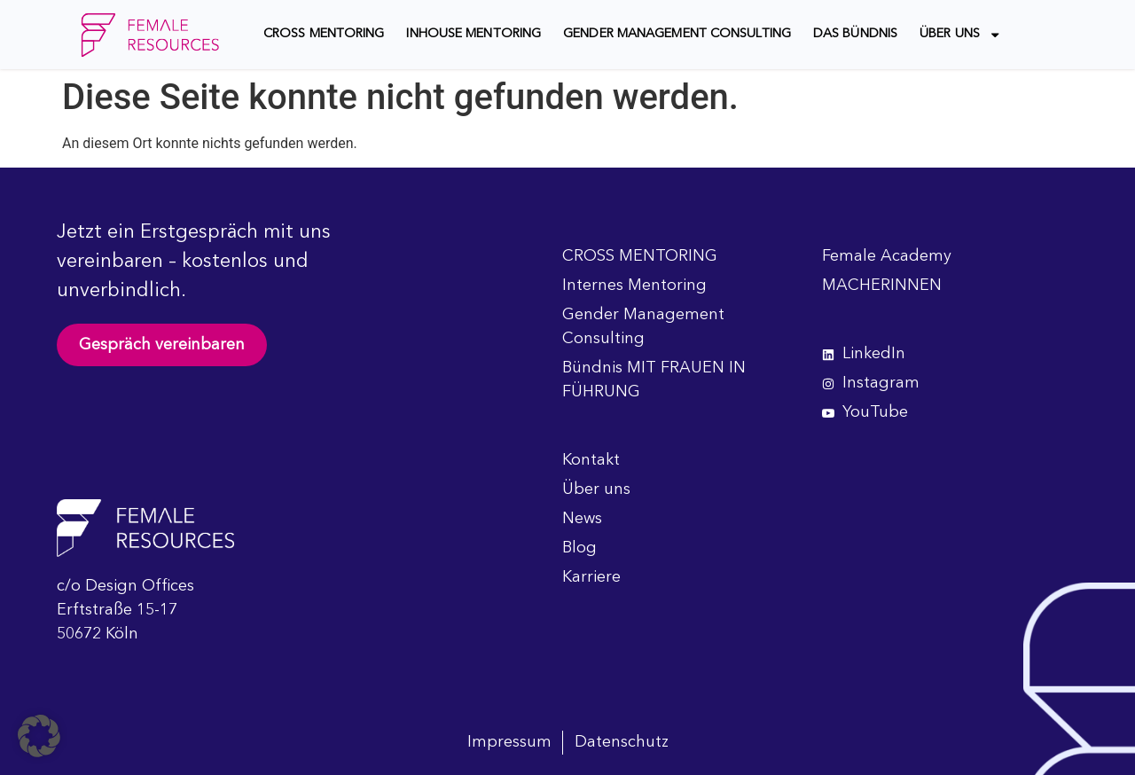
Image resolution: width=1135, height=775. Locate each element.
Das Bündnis (855, 34)
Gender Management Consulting (677, 34)
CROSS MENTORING (324, 34)
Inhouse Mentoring (473, 34)
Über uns (960, 34)
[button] (39, 736)
